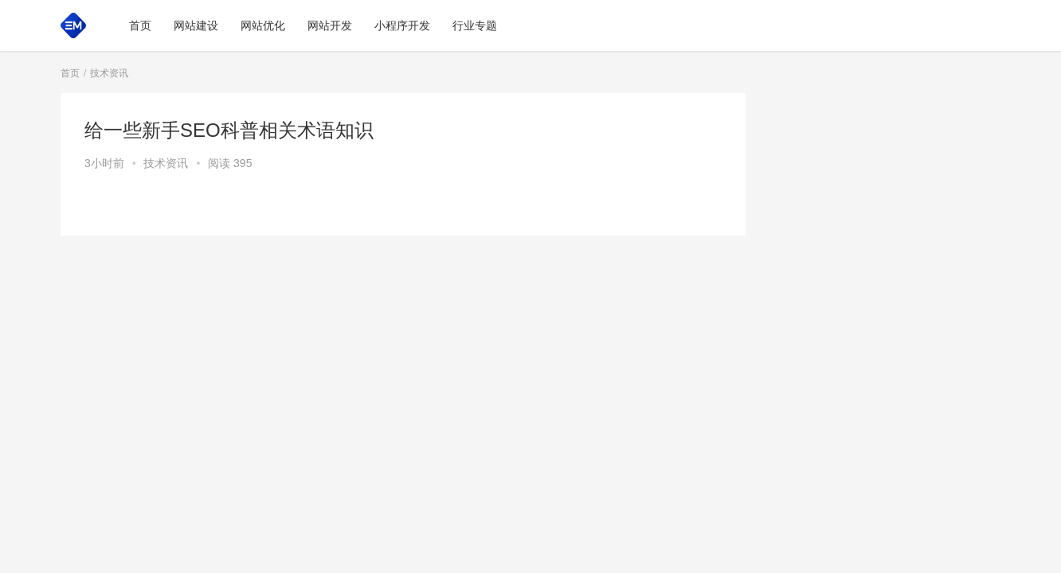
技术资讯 (165, 163)
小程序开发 (402, 25)
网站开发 (329, 25)
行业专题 (474, 25)
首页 (140, 25)
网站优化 (263, 25)
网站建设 (196, 25)
